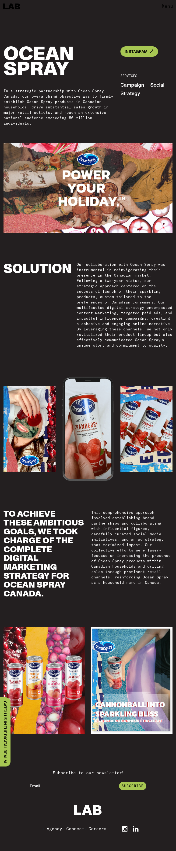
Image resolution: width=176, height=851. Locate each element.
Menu (167, 6)
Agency (54, 828)
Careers (97, 828)
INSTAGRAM (136, 51)
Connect (75, 828)
